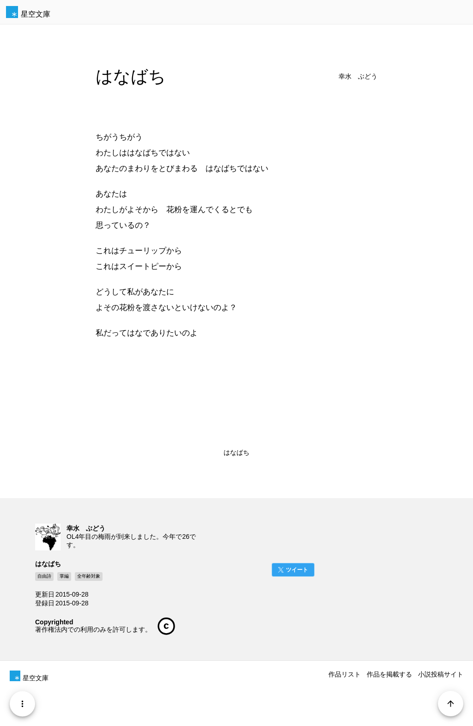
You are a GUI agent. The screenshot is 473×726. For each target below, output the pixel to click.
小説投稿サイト (440, 674)
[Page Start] (450, 703)
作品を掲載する (389, 674)
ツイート (297, 570)
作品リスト (344, 674)
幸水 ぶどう (358, 76)
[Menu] (22, 703)
